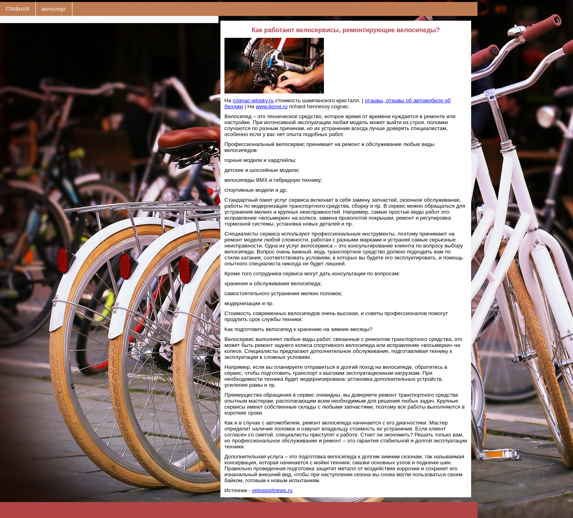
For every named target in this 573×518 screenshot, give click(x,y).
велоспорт (54, 9)
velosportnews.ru (272, 490)
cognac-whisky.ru (253, 100)
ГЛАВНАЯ (17, 9)
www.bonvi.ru (272, 106)
